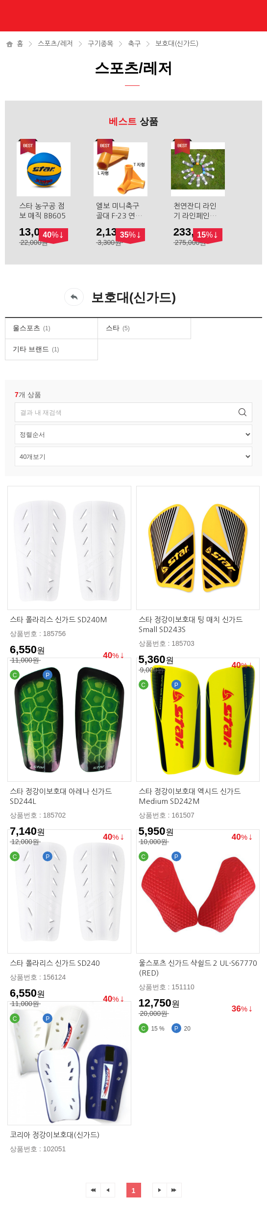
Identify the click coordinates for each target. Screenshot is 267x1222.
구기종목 (100, 43)
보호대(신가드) (176, 43)
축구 (134, 43)
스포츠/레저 (55, 43)
